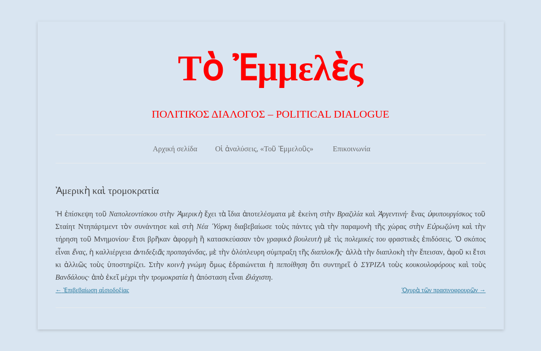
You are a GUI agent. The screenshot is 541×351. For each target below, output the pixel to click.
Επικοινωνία (352, 149)
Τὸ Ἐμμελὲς (270, 68)
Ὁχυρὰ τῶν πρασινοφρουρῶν (444, 290)
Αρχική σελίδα (175, 149)
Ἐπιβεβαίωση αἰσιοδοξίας (92, 290)
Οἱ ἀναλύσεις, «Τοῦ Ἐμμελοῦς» (264, 149)
